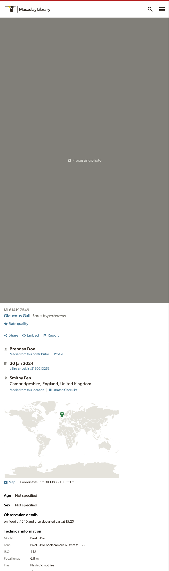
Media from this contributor (29, 354)
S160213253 (30, 368)
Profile (58, 354)
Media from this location (27, 390)
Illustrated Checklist (63, 390)
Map (9, 482)
